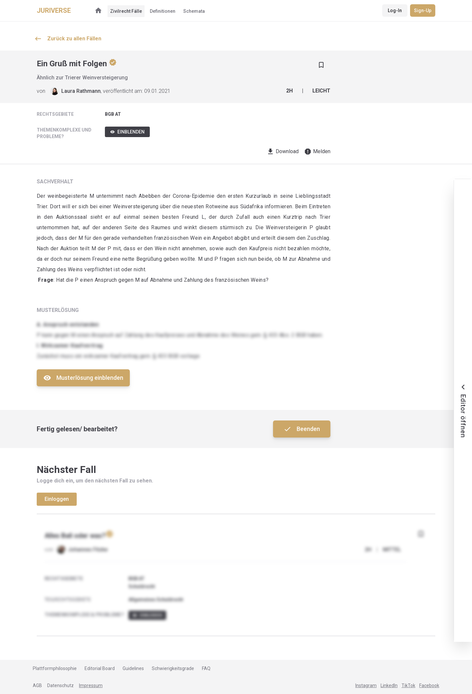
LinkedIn (389, 685)
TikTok (408, 685)
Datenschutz (60, 685)
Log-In (395, 10)
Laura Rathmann (81, 91)
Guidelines (133, 668)
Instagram (366, 685)
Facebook (429, 685)
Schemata (194, 11)
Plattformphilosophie (55, 668)
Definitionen (162, 11)
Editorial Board (100, 668)
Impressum (91, 685)
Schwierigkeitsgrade (173, 668)
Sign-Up (422, 10)
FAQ (206, 668)
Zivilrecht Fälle (126, 11)
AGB (37, 685)
